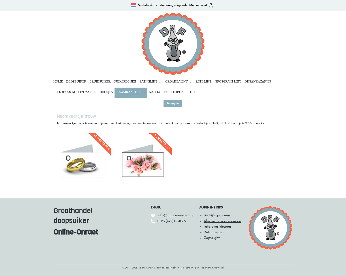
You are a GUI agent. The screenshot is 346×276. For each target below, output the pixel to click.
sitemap (159, 268)
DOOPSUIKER (76, 82)
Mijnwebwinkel (216, 268)
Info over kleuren (217, 227)
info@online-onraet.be (175, 215)
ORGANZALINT (178, 82)
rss (167, 268)
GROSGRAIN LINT (228, 82)
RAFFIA (154, 92)
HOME (58, 82)
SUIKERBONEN (125, 82)
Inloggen (173, 103)
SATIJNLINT (151, 82)
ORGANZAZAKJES (258, 82)
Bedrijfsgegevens (217, 215)
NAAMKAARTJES (131, 92)
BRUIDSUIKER (100, 82)
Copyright (212, 238)
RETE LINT (203, 82)
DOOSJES (106, 92)
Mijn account (201, 5)
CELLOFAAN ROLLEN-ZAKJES (74, 92)
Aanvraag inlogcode (173, 5)
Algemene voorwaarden (222, 221)
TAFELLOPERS (174, 92)
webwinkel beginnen (182, 268)
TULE (192, 92)
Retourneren (214, 232)
